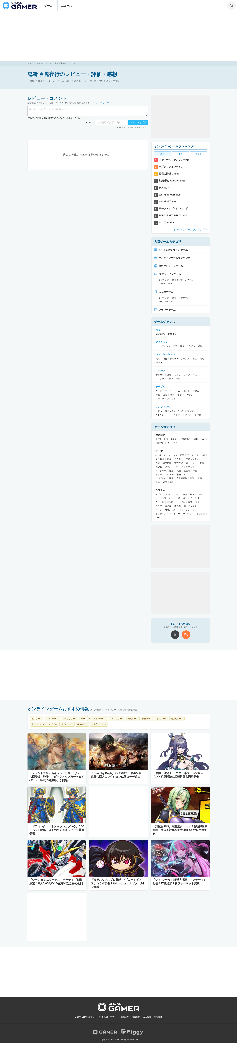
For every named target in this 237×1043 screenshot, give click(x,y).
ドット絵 (201, 455)
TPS (182, 346)
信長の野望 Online (169, 173)
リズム (159, 410)
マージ (159, 509)
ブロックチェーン (194, 459)
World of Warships (169, 194)
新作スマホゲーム (180, 297)
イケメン (188, 474)
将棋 (172, 394)
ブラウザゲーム (165, 309)
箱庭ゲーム (147, 718)
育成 (194, 358)
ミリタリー (161, 470)
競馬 (171, 378)
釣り (178, 378)
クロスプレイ (185, 509)
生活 (158, 482)
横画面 (177, 505)
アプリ (159, 494)
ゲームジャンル (164, 322)
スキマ (159, 505)
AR (174, 509)
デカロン (164, 187)
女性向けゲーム (98, 724)
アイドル (169, 474)
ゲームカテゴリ (164, 427)
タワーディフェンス (179, 358)
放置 (190, 502)
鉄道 (192, 478)
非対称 (170, 502)
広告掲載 (147, 1016)
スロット (171, 398)
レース (187, 374)
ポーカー (169, 390)
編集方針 (125, 1016)
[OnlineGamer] (118, 1011)
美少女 (159, 466)
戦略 (158, 358)
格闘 (200, 346)
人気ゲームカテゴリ (167, 242)
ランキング (164, 279)
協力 (185, 498)
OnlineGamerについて (86, 1016)
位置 (197, 502)
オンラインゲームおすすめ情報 (58, 709)
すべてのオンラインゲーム (171, 249)
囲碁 (165, 394)
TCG (178, 390)
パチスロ (160, 398)
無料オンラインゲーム (168, 266)
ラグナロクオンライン (171, 166)
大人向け (178, 459)
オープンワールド (164, 498)
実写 (202, 462)
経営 (165, 358)
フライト (191, 346)
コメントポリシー (100, 102)
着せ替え (191, 410)
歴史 (171, 470)
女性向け (160, 459)
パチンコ (191, 394)
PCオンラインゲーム (167, 274)
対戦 (178, 498)
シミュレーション (165, 354)
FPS (175, 346)
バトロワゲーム (116, 718)
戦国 (178, 470)
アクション (162, 342)
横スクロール (196, 494)
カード (159, 390)
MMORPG (160, 333)
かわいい (172, 455)
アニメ (190, 455)
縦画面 (168, 505)
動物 (178, 474)
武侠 (165, 482)
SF (182, 466)
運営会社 (158, 1016)
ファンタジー (171, 466)
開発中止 (160, 442)
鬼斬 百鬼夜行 (60, 63)
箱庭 (202, 358)
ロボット (190, 466)
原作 (169, 459)
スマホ (198, 154)
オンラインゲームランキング (174, 146)
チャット (177, 414)
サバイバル (161, 478)
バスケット (161, 378)
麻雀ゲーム (82, 724)
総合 (162, 154)
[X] (175, 634)
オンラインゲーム (43, 63)
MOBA (159, 362)
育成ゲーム (161, 718)
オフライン (161, 513)
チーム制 (194, 498)
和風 (171, 478)
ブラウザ (169, 494)
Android (169, 301)
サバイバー (174, 513)
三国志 (187, 470)
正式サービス (162, 439)
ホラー (159, 474)
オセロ (180, 394)
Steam (162, 283)
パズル (196, 390)
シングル (180, 502)
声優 (158, 462)
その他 (197, 414)
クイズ (188, 414)
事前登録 (186, 439)
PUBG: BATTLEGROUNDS (173, 215)
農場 (199, 478)
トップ (30, 63)
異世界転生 (181, 478)
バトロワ (187, 513)
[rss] (186, 634)
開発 (196, 439)
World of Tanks (167, 201)
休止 (203, 439)
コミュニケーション (174, 410)
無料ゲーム (36, 718)
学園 (195, 470)
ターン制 (160, 502)
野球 (169, 374)
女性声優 (178, 462)
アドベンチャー (163, 414)
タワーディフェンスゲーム (44, 724)
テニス (196, 374)
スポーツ (160, 370)
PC (180, 154)
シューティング (163, 346)
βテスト (175, 439)
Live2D (159, 517)
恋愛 (182, 455)
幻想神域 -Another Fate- (172, 180)
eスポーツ (160, 455)
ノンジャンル (163, 406)
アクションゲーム (97, 718)
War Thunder (166, 222)
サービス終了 (173, 442)
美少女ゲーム (177, 718)
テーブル (160, 386)
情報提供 (136, 1016)
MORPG (172, 333)
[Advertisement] (118, 36)
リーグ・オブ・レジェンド (173, 208)
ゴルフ (177, 374)
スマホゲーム (163, 291)
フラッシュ (199, 513)
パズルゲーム (67, 724)
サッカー (160, 374)
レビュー (73, 63)
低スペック (181, 494)
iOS (160, 301)
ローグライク (190, 505)
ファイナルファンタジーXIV (174, 159)
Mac (170, 283)
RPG (158, 329)
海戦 (172, 482)
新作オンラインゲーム (183, 279)
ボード (186, 390)
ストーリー (191, 462)
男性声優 (167, 462)
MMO (168, 509)
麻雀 (158, 394)
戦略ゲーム (133, 718)
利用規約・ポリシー (108, 1016)
